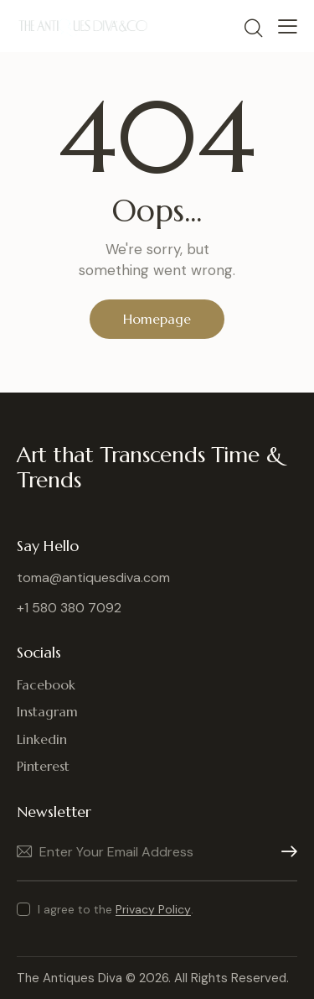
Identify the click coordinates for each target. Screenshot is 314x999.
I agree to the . (115, 909)
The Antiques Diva (69, 978)
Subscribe (284, 852)
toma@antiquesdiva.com (93, 577)
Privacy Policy (153, 909)
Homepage (157, 318)
